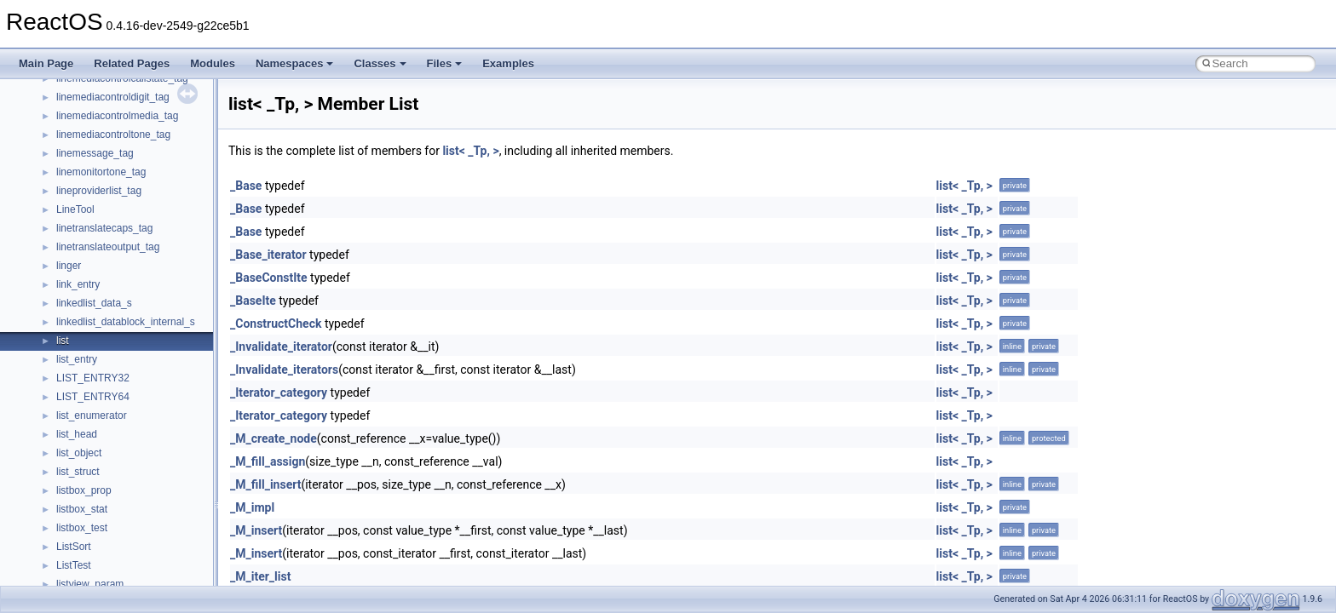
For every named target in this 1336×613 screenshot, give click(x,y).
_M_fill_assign (267, 461)
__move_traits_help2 (103, 116)
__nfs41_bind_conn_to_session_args (141, 266)
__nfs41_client (89, 359)
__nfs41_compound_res (111, 472)
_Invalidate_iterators (284, 369)
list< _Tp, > (470, 151)
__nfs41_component (102, 415)
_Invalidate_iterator (281, 346)
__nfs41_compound (101, 434)
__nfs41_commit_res (103, 397)
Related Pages (132, 63)
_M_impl (252, 507)
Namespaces (295, 63)
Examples (508, 63)
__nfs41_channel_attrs (107, 341)
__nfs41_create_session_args (124, 528)
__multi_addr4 (88, 134)
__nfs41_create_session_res (121, 547)
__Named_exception (103, 153)
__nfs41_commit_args (106, 378)
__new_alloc (84, 191)
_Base (246, 185)
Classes (380, 63)
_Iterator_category (278, 392)
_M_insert (256, 530)
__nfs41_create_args (104, 490)
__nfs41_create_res (101, 509)
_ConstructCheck (275, 323)
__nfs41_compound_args (113, 453)
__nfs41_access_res (103, 247)
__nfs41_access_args (106, 228)
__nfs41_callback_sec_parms (123, 303)
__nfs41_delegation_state (114, 565)
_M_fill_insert (265, 484)
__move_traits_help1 (103, 97)
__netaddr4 (82, 172)
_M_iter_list (260, 576)
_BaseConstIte (269, 277)
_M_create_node (273, 438)
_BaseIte (253, 300)
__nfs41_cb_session (102, 322)
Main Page (46, 63)
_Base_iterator (268, 254)
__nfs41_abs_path (98, 209)
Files (445, 63)
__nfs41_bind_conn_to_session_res (138, 284)
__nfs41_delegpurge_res (113, 584)
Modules (212, 63)
